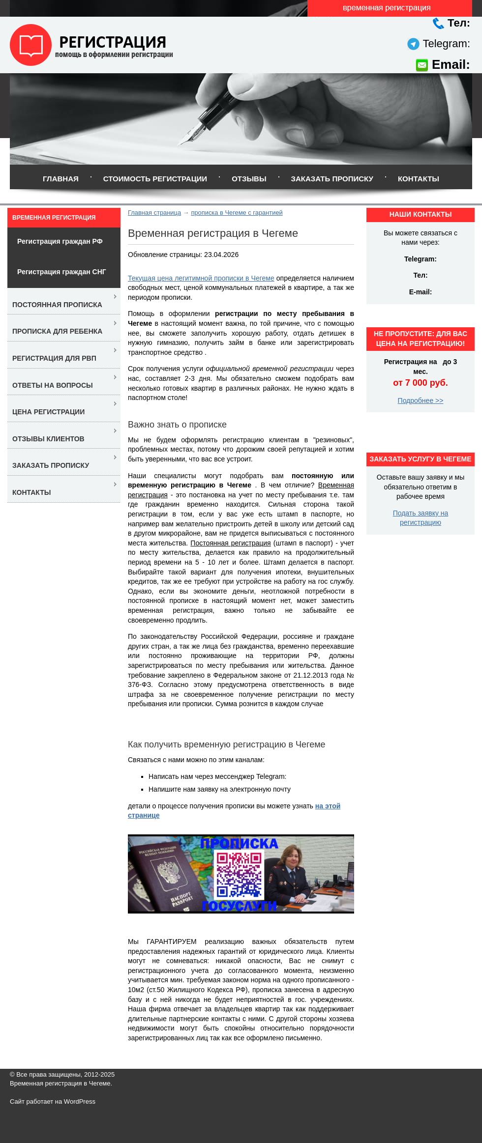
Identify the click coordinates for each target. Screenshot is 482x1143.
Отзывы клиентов (48, 439)
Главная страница (154, 212)
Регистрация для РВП (54, 358)
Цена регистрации (48, 412)
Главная (61, 178)
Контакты (418, 178)
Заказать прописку (332, 178)
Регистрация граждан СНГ (61, 272)
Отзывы (249, 178)
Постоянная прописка (57, 305)
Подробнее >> (421, 400)
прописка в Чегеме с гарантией (236, 212)
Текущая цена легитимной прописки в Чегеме (201, 278)
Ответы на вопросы (52, 385)
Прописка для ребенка (57, 331)
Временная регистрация (53, 217)
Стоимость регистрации (155, 178)
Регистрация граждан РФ (60, 241)
